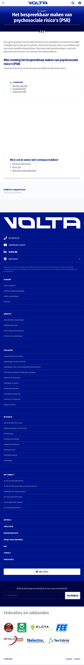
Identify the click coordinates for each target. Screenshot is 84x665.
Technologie (8, 434)
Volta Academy (9, 286)
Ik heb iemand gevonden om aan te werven (20, 486)
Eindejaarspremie (11, 325)
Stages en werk (10, 405)
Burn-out (16, 167)
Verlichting (8, 461)
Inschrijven (72, 595)
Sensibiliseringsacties (12, 394)
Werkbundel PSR (19, 86)
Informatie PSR (19, 91)
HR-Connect (9, 475)
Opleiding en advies (11, 383)
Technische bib (9, 450)
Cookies (68, 658)
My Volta (42, 571)
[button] (4, 3)
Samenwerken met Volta (13, 356)
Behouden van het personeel (14, 491)
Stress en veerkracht (21, 164)
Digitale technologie (11, 439)
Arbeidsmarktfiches (11, 444)
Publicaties (9, 559)
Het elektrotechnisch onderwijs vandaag (19, 372)
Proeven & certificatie (12, 399)
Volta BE (10, 252)
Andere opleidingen (11, 296)
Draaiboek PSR (19, 89)
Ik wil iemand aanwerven (13, 481)
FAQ (5, 546)
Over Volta (8, 526)
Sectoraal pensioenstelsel (14, 331)
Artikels (7, 520)
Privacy (77, 658)
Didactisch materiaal (12, 378)
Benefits (7, 314)
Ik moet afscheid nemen (13, 497)
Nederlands (11, 259)
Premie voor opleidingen (13, 336)
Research (8, 417)
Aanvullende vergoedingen (14, 320)
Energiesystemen (10, 455)
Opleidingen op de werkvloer (15, 362)
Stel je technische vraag (13, 423)
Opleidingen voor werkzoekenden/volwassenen (22, 367)
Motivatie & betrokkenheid (24, 170)
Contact (7, 553)
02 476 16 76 (11, 238)
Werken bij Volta (11, 533)
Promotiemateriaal (11, 389)
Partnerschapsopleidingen (14, 291)
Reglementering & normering (15, 428)
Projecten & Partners (13, 540)
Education (8, 350)
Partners (7, 302)
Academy (7, 279)
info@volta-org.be (14, 245)
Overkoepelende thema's (13, 502)
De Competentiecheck (12, 508)
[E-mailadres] (34, 595)
